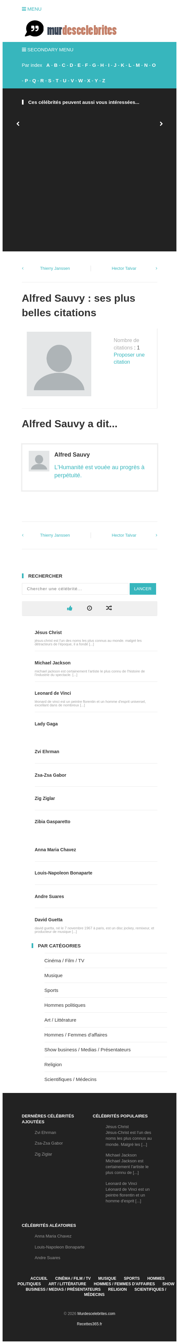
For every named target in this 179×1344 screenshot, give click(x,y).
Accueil (38, 1278)
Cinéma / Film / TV (65, 960)
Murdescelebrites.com (96, 1313)
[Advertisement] (89, 193)
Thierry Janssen (55, 268)
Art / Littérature (60, 1020)
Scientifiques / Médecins (71, 1079)
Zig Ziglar (45, 798)
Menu (32, 9)
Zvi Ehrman (47, 751)
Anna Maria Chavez (55, 849)
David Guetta (49, 919)
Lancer (143, 588)
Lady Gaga (46, 723)
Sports (51, 990)
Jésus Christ (48, 632)
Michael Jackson (53, 662)
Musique (54, 975)
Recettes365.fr (89, 1324)
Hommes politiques (65, 1005)
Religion (53, 1064)
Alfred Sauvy (72, 454)
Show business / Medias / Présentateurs (88, 1049)
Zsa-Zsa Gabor (50, 775)
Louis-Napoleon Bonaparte (64, 872)
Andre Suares (49, 896)
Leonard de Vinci (53, 693)
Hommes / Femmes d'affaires (76, 1034)
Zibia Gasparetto (52, 821)
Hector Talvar (124, 268)
